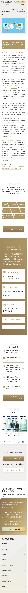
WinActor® (14, 88)
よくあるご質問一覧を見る (12, 397)
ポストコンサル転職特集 (12, 459)
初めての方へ (12, 327)
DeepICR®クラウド (8, 94)
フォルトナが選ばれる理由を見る (12, 319)
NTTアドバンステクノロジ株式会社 (12, 140)
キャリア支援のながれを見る (12, 228)
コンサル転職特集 (12, 470)
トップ (3, 4)
